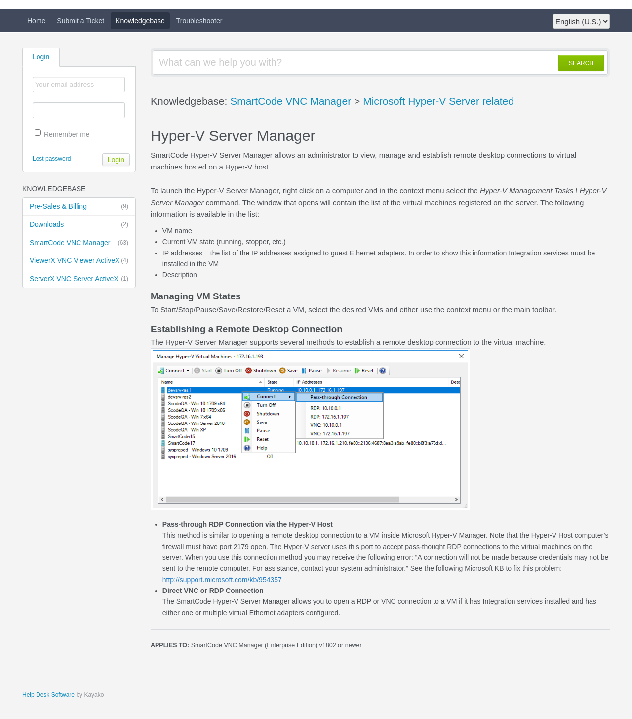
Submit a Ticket (80, 21)
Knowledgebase (140, 21)
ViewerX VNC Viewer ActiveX (79, 261)
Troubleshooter (199, 21)
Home (36, 21)
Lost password (52, 158)
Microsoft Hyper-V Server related (438, 101)
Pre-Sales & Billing (79, 206)
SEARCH (581, 63)
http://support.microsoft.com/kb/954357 (222, 580)
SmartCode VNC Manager (79, 243)
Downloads (79, 225)
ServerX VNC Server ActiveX (79, 279)
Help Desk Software (48, 694)
